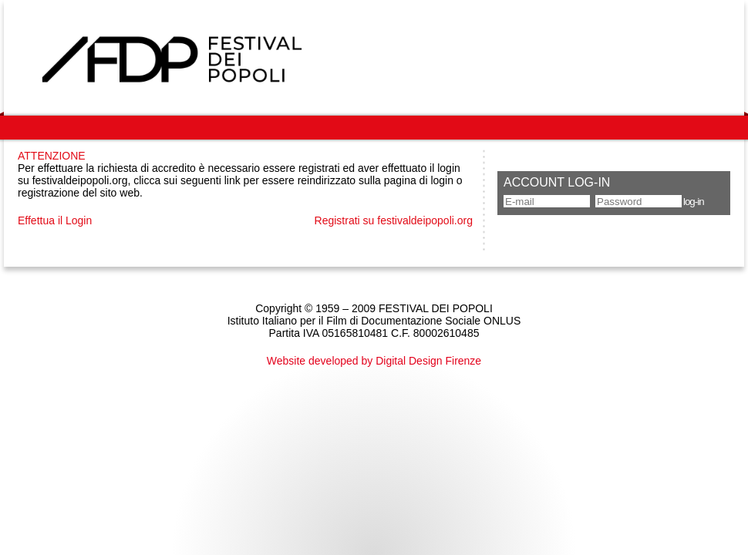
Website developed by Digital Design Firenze (374, 361)
